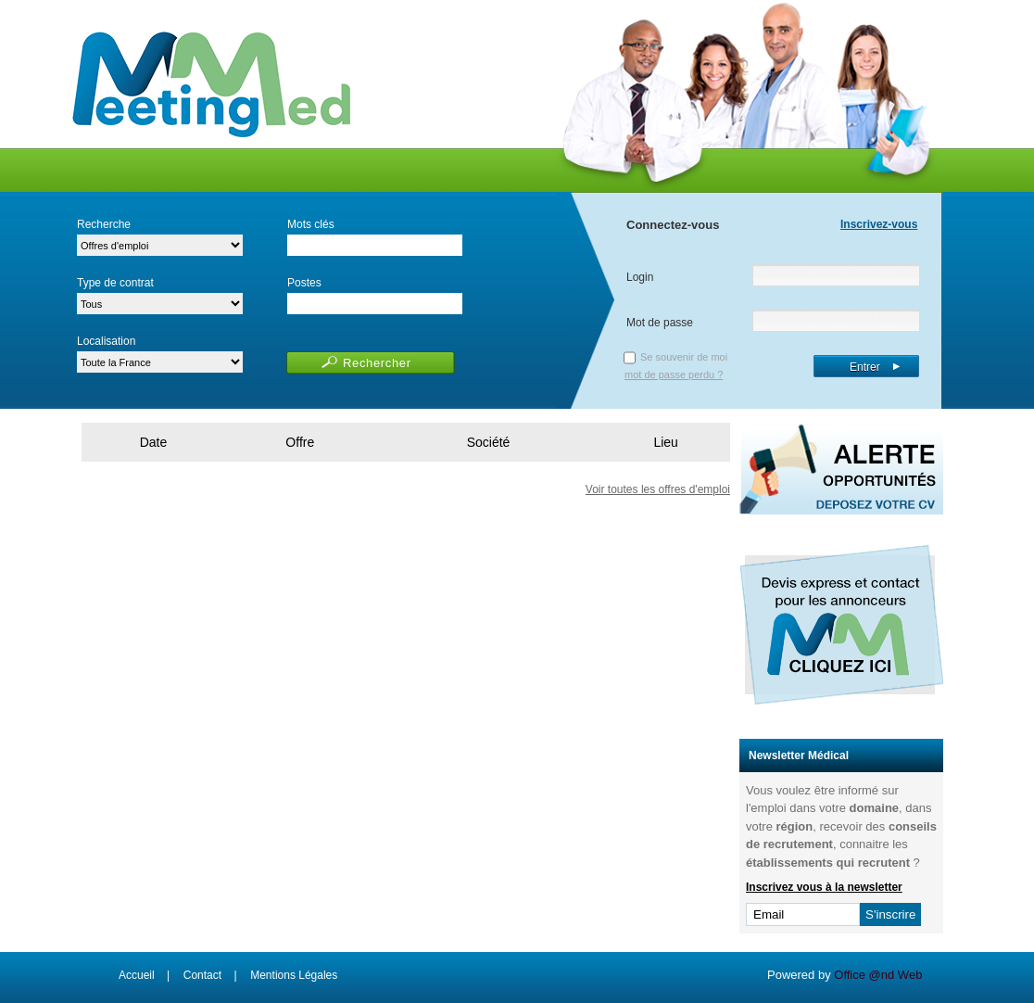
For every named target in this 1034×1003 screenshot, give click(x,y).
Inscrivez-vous (878, 224)
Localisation (106, 341)
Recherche (104, 224)
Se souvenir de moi (683, 356)
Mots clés (310, 224)
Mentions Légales (293, 975)
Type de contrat (115, 282)
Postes (304, 282)
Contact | (210, 975)
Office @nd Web (878, 975)
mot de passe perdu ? (673, 374)
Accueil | (144, 975)
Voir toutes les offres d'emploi (658, 489)
